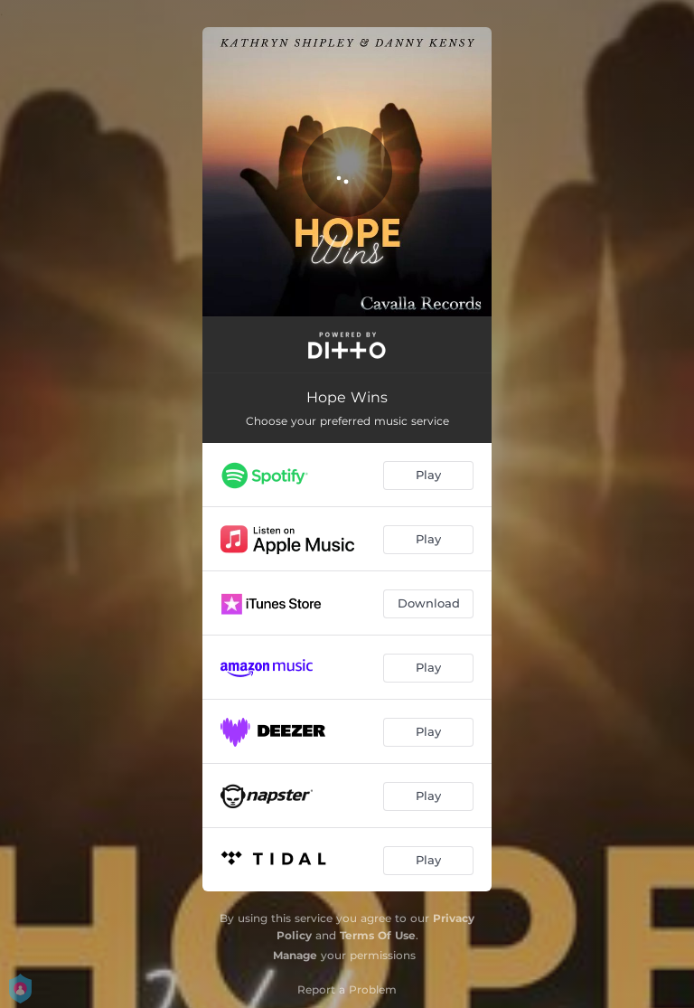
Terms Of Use (378, 935)
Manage (295, 955)
